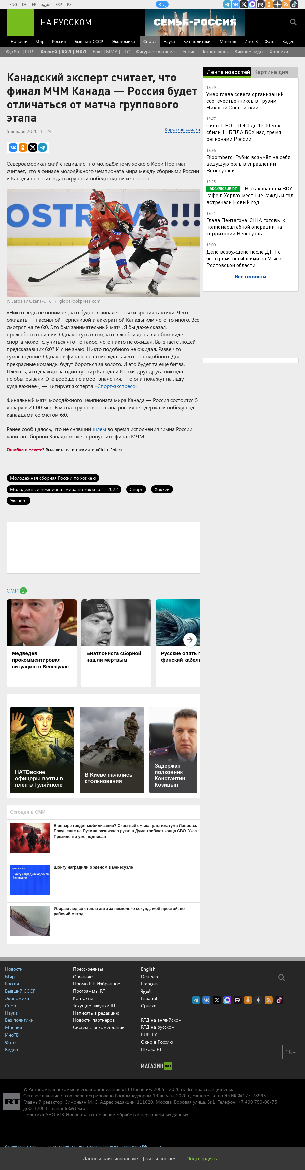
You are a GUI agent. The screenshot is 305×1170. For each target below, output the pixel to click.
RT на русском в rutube (261, 4)
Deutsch (149, 976)
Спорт (149, 41)
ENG (13, 4)
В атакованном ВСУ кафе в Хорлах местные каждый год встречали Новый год (250, 195)
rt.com (67, 1095)
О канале (83, 976)
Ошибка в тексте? (25, 449)
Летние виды (215, 51)
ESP (59, 4)
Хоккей (162, 489)
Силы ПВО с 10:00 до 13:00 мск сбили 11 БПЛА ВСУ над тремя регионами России (243, 132)
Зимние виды (249, 51)
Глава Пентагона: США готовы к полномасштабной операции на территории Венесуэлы (245, 226)
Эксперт (18, 500)
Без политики (197, 41)
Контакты (83, 998)
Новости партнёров (94, 1020)
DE (24, 4)
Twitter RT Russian (244, 4)
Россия (59, 41)
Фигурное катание (155, 51)
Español (149, 998)
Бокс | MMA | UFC (111, 51)
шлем (99, 428)
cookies (167, 1158)
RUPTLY (149, 1034)
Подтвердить (201, 1158)
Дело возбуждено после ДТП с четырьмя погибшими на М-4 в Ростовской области (243, 258)
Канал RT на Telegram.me (227, 4)
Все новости (250, 276)
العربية (46, 4)
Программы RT (89, 991)
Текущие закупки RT (94, 1005)
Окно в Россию (157, 1042)
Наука (169, 41)
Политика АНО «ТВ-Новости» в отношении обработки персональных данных (105, 1114)
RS (69, 4)
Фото (270, 41)
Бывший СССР (89, 41)
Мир (40, 41)
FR (34, 4)
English (148, 969)
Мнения (228, 41)
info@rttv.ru (73, 1108)
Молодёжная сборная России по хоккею (53, 478)
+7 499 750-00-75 (257, 1102)
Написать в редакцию (96, 1013)
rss (286, 4)
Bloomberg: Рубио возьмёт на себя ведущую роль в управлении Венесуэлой (248, 163)
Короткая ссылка (182, 129)
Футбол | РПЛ (20, 51)
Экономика (123, 41)
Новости (19, 41)
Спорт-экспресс (116, 385)
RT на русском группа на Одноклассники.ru (269, 4)
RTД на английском (161, 1020)
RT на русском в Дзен (277, 4)
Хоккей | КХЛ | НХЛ (63, 51)
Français (149, 983)
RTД (162, 4)
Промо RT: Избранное (96, 983)
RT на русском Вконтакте (236, 4)
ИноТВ (251, 41)
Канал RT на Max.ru (252, 4)
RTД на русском (158, 1027)
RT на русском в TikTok (294, 4)
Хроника (279, 51)
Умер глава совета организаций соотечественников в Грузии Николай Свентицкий (245, 100)
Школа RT (151, 1049)
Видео (288, 41)
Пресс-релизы (88, 969)
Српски (149, 1005)
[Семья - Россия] (195, 22)
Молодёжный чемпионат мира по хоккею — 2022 (64, 489)
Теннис (188, 51)
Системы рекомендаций (99, 1027)
